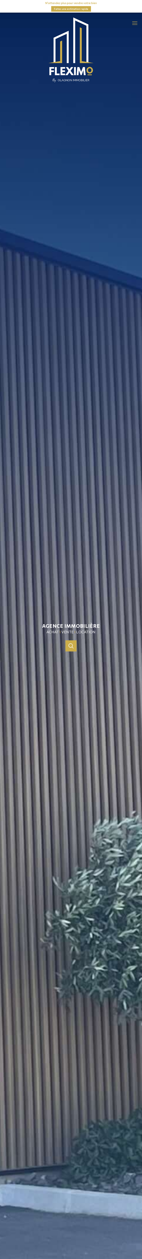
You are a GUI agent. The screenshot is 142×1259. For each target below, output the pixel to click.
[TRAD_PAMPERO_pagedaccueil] (71, 81)
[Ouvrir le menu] (136, 23)
